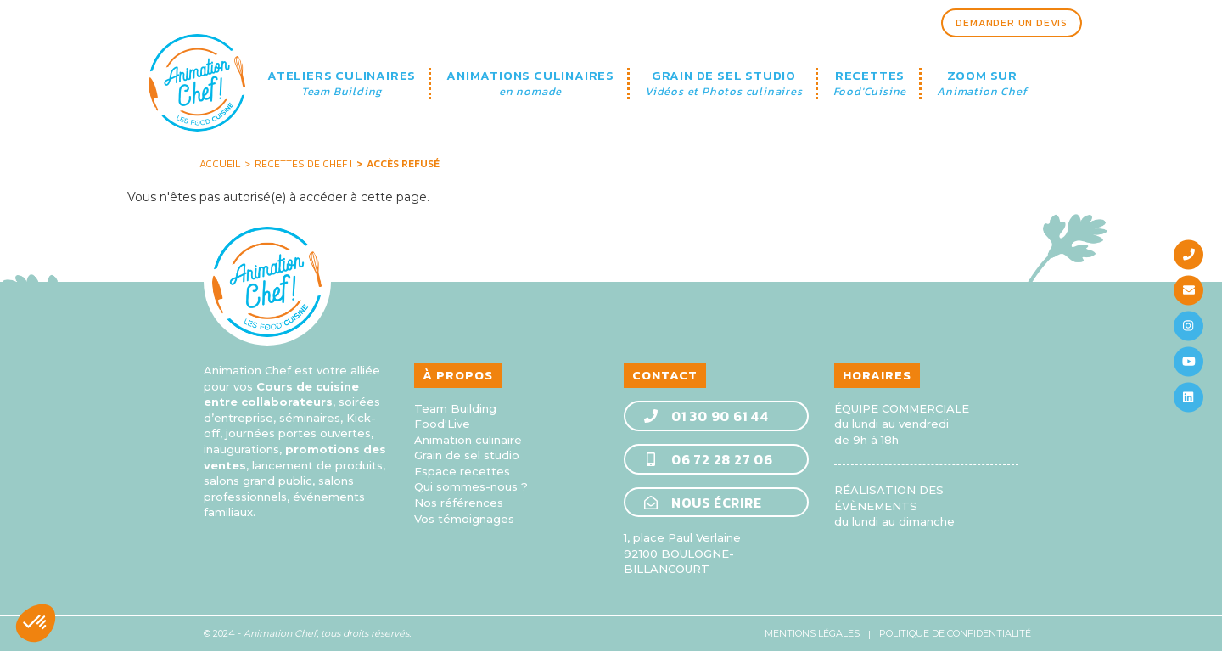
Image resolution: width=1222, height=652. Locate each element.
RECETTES (870, 83)
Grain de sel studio (466, 455)
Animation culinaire (468, 440)
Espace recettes (462, 471)
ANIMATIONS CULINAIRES (530, 83)
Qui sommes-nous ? (471, 486)
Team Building (455, 408)
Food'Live (442, 423)
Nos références (458, 502)
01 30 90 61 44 (705, 416)
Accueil (219, 163)
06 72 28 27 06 (707, 458)
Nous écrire (702, 502)
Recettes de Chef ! (303, 163)
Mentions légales (812, 633)
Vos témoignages (464, 519)
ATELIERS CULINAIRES (341, 83)
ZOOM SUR (982, 83)
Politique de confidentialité (955, 633)
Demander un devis (1012, 23)
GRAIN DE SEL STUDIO (724, 83)
